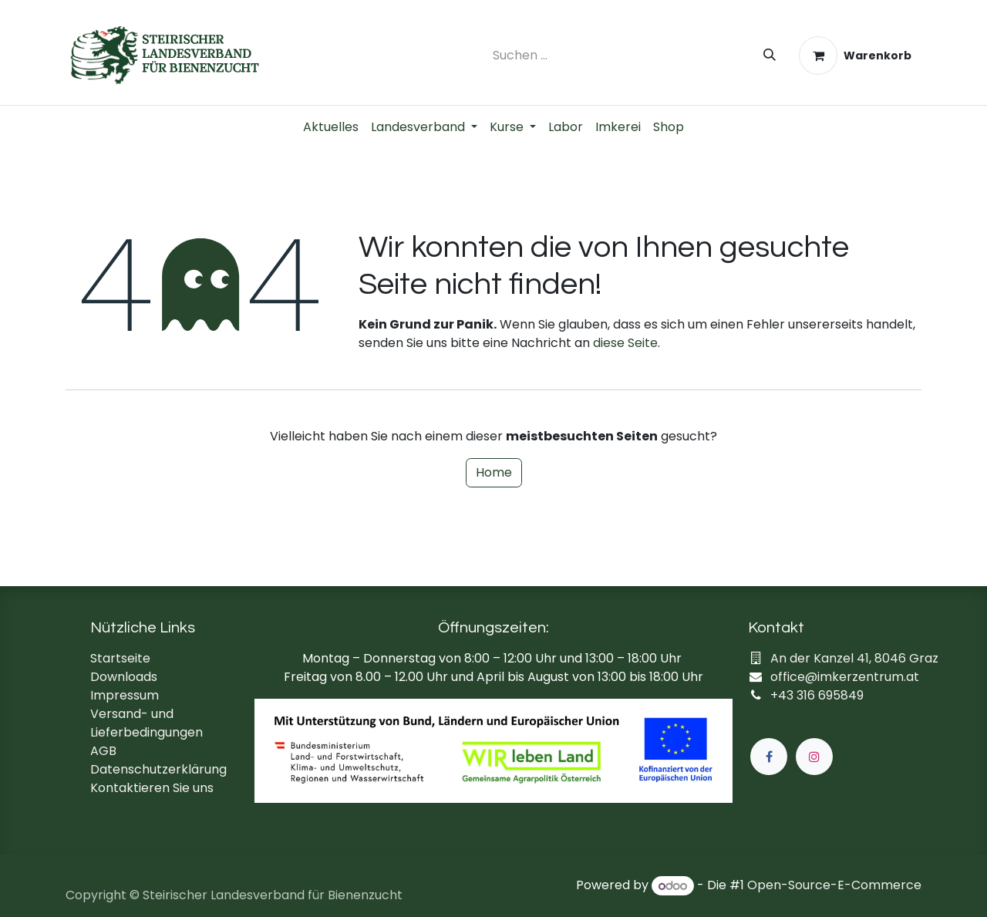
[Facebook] (768, 756)
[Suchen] (769, 55)
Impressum (124, 695)
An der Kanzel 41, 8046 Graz (854, 658)
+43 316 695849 (817, 695)
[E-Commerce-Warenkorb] (855, 55)
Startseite (120, 658)
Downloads (123, 677)
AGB (103, 751)
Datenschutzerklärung (158, 769)
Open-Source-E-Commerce (834, 886)
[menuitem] (331, 127)
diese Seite (625, 343)
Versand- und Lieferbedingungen (146, 723)
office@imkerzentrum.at (844, 677)
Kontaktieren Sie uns (152, 788)
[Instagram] (814, 756)
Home (494, 472)
